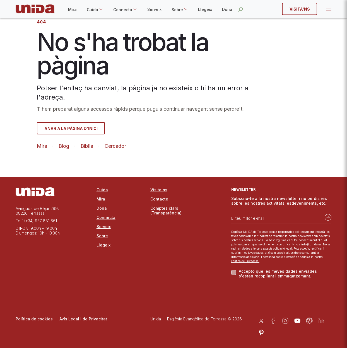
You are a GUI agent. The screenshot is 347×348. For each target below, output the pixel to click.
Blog (64, 146)
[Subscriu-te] (326, 216)
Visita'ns (300, 9)
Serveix (154, 9)
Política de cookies (34, 318)
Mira (72, 9)
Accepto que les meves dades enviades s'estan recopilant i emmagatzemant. (278, 273)
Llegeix (205, 9)
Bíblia (87, 146)
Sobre (177, 9)
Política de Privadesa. (245, 261)
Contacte (159, 199)
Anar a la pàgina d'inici (71, 128)
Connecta (122, 9)
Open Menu (328, 9)
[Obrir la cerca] (240, 9)
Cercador (115, 146)
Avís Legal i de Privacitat (83, 318)
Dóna (227, 9)
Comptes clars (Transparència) (166, 210)
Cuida (92, 9)
